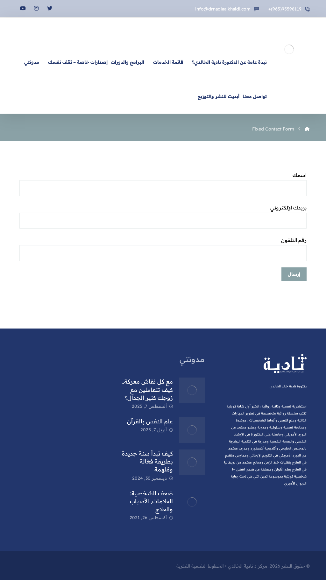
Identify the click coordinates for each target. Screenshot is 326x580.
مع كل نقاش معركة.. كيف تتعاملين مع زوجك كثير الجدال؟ (147, 389)
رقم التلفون (163, 249)
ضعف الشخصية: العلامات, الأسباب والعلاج (151, 501)
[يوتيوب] (23, 8)
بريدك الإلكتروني (163, 216)
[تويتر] (49, 8)
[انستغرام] (36, 8)
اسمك (163, 184)
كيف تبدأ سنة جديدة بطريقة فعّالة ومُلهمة (147, 461)
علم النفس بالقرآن (150, 421)
